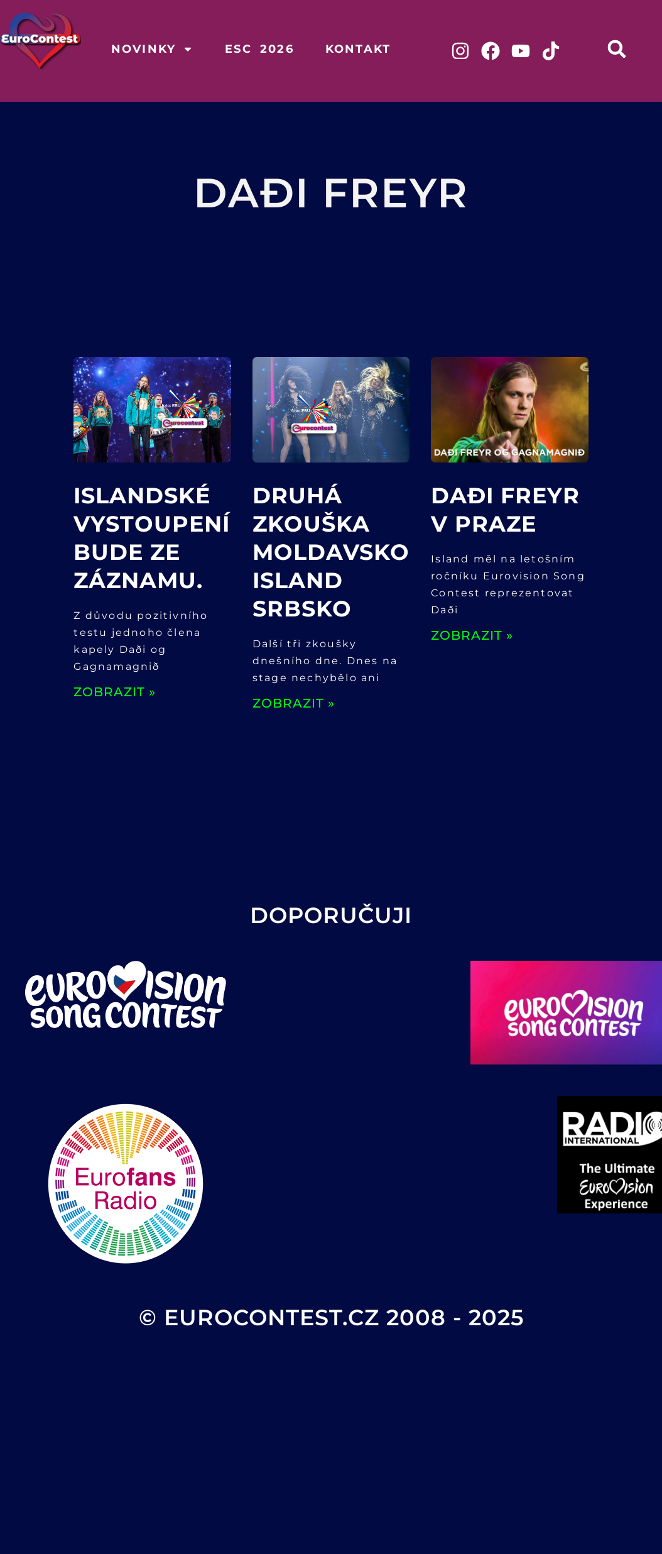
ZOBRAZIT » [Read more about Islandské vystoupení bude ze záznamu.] (114, 691)
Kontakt (358, 49)
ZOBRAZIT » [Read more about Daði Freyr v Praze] (472, 635)
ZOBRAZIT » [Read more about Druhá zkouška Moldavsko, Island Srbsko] (293, 703)
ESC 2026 (259, 49)
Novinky (152, 49)
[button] (616, 49)
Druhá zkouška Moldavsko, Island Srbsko (333, 552)
